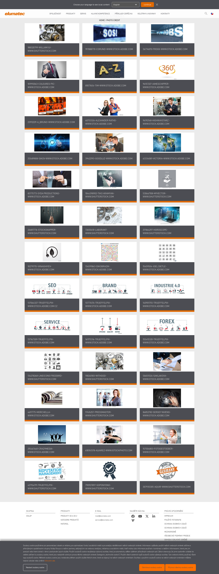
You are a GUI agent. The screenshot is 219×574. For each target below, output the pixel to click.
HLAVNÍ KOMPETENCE (100, 13)
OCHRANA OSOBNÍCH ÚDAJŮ (175, 524)
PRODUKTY (70, 13)
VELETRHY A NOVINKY (146, 13)
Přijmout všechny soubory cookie (180, 567)
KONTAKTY (165, 13)
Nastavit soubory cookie (35, 567)
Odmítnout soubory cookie (152, 567)
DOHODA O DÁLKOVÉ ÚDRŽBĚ (175, 540)
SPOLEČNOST (55, 13)
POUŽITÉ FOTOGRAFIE (172, 520)
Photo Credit (113, 20)
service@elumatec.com (104, 520)
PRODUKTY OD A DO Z (69, 516)
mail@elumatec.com (103, 516)
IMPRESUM (168, 516)
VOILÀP (29, 516)
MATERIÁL (64, 524)
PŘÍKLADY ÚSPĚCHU (123, 13)
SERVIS (83, 13)
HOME (102, 20)
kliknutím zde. (50, 561)
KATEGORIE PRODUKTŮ (70, 520)
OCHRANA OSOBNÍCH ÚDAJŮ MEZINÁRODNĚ (175, 530)
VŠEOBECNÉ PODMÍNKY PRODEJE (177, 536)
